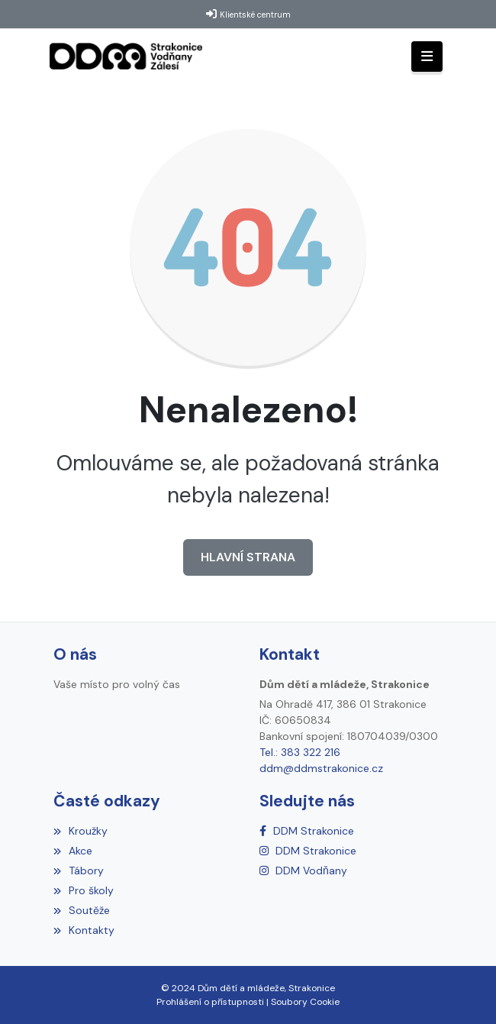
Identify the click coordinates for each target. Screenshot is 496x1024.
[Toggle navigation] (427, 57)
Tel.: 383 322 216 (299, 752)
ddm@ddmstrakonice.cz (321, 768)
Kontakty (83, 930)
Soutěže (81, 910)
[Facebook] (306, 831)
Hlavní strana (248, 557)
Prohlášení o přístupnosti (210, 1002)
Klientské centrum (255, 14)
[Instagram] (307, 851)
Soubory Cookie (305, 1002)
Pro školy (83, 890)
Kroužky (80, 831)
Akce (72, 851)
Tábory (78, 870)
